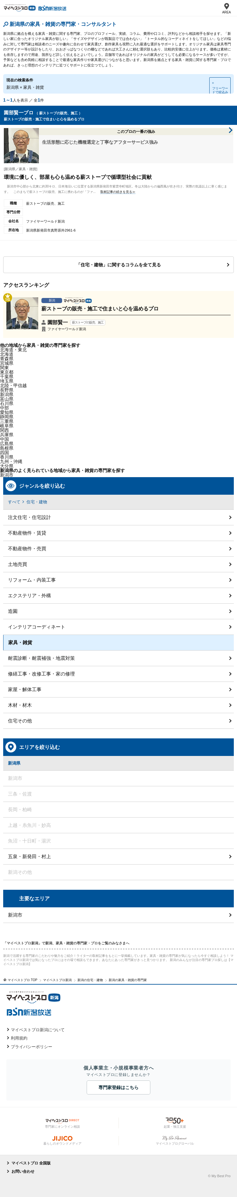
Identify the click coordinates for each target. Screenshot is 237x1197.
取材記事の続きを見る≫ (117, 192)
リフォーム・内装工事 (32, 580)
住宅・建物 (36, 501)
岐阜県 (6, 425)
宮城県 (6, 363)
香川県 (6, 457)
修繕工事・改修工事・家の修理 (41, 673)
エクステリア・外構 (29, 595)
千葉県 (6, 376)
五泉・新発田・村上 (29, 856)
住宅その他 (20, 720)
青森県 (6, 358)
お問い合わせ (22, 1171)
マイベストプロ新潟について (38, 1029)
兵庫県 (6, 434)
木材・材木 (20, 705)
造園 (13, 611)
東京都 (6, 372)
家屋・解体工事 (24, 689)
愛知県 (6, 412)
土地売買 (17, 564)
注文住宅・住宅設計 (29, 517)
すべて (14, 501)
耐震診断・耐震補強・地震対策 (41, 658)
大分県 (6, 466)
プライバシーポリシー (31, 1046)
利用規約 (19, 1038)
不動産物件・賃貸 (27, 533)
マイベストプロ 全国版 (31, 1163)
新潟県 (6, 394)
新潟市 (15, 915)
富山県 (6, 398)
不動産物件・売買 (27, 548)
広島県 (6, 443)
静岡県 (6, 416)
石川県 (6, 403)
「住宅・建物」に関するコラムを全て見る (118, 264)
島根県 (6, 448)
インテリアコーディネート (36, 626)
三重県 (6, 421)
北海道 (6, 354)
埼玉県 (6, 381)
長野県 (6, 390)
